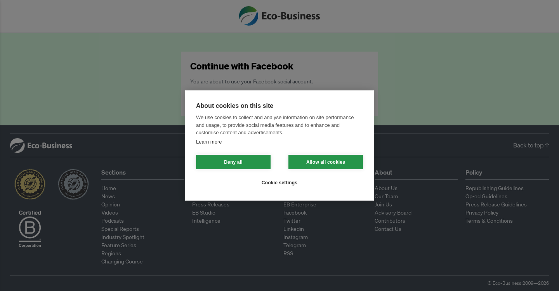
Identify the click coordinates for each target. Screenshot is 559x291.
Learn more (209, 142)
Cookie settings (279, 182)
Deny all (233, 162)
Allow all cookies (325, 162)
